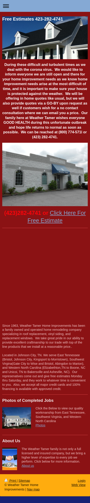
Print (10, 480)
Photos (40, 425)
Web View (78, 485)
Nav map (33, 489)
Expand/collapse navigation (45, 6)
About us (28, 465)
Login (82, 480)
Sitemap (24, 480)
